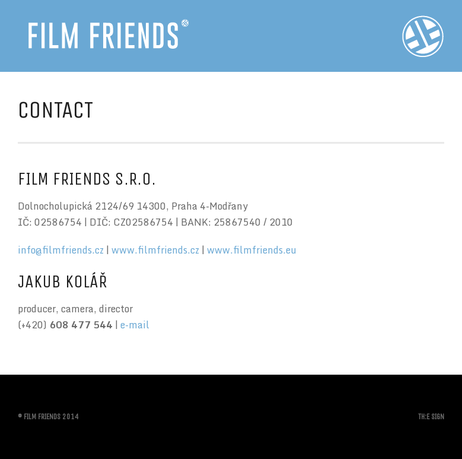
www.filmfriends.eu (252, 250)
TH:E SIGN (431, 416)
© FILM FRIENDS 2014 (48, 416)
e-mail (134, 325)
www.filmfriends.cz (155, 250)
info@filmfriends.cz (61, 250)
